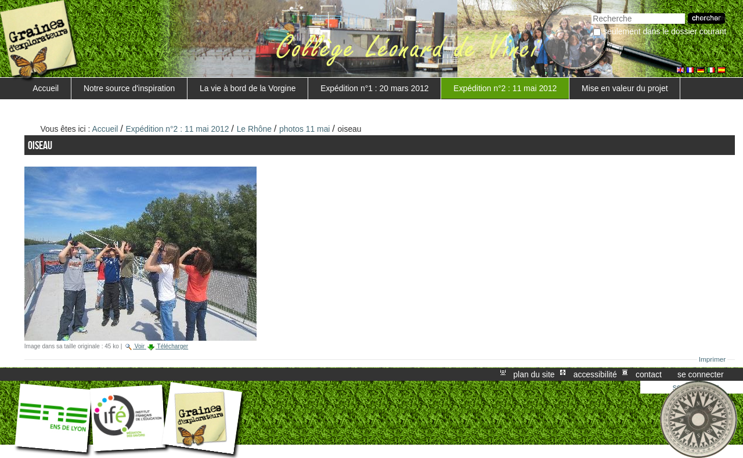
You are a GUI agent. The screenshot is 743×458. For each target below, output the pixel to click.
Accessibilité (595, 374)
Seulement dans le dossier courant (664, 31)
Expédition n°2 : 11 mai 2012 (505, 88)
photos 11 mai (304, 129)
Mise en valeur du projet (625, 88)
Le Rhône (254, 129)
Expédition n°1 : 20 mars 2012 (374, 88)
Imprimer (712, 359)
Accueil (46, 88)
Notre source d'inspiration (129, 88)
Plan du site (533, 374)
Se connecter (700, 374)
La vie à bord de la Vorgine (247, 88)
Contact (649, 374)
